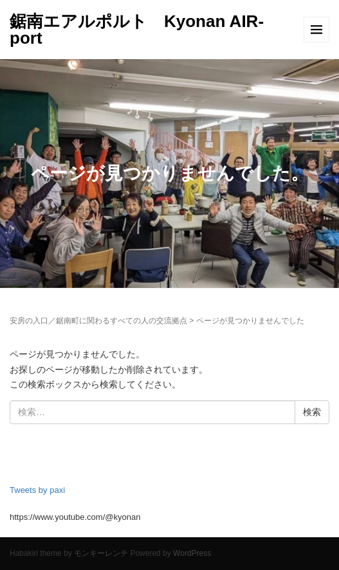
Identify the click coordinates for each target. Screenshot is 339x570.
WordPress (192, 553)
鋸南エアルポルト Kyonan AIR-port (137, 30)
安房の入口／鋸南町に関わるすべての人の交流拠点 (98, 320)
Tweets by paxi (37, 490)
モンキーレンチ (101, 553)
